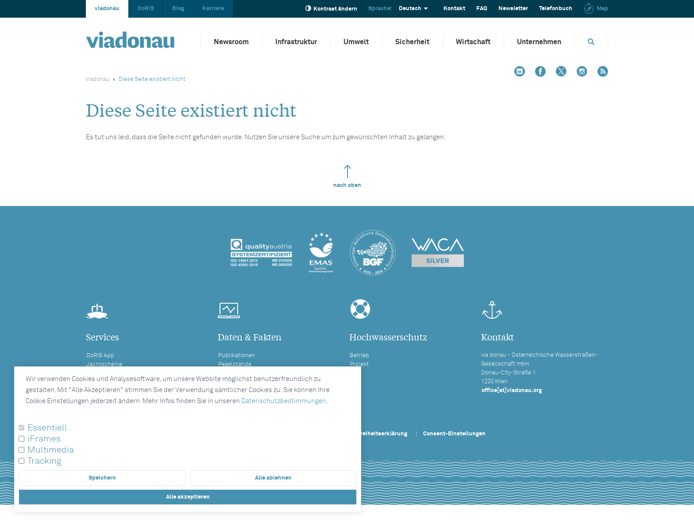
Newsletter (513, 8)
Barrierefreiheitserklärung (371, 434)
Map (595, 8)
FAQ (481, 8)
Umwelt (356, 42)
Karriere (213, 8)
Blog (178, 8)
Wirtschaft (473, 42)
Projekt (359, 364)
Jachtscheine (104, 364)
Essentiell (47, 427)
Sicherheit (412, 42)
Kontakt (454, 8)
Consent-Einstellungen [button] (454, 434)
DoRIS (146, 8)
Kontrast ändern (331, 8)
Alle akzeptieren (188, 497)
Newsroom (231, 42)
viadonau (107, 8)
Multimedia (50, 450)
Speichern (102, 478)
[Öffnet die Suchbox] (591, 42)
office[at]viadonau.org (512, 390)
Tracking (44, 461)
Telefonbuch (555, 8)
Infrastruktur (296, 42)
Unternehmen (539, 42)
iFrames (44, 439)
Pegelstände (234, 364)
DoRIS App (100, 355)
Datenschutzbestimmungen (283, 401)
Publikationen (236, 355)
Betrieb (359, 355)
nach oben (347, 176)
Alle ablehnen (273, 478)
